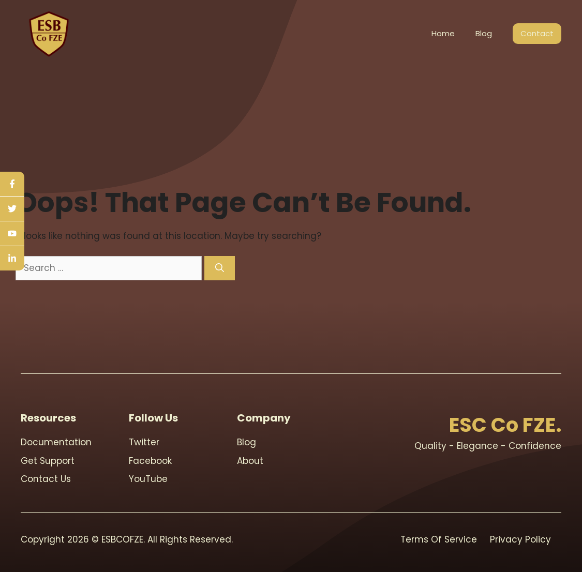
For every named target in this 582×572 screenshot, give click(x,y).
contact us (46, 479)
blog (246, 442)
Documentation (56, 442)
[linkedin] (12, 258)
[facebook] (12, 184)
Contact (537, 33)
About (250, 461)
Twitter (144, 442)
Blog (483, 33)
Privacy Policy (520, 539)
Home (443, 33)
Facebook (150, 461)
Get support (47, 461)
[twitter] (12, 209)
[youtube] (12, 233)
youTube (148, 479)
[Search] (219, 268)
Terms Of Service (438, 539)
